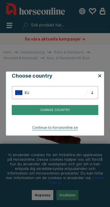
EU (27, 93)
